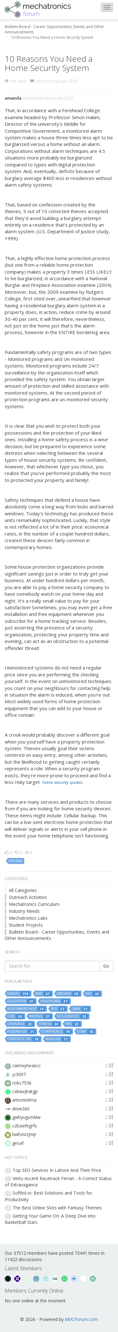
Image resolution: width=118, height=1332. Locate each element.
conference (56, 1031)
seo (58, 1008)
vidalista (57, 1039)
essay (86, 1031)
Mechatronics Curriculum (34, 904)
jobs (15, 1016)
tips (73, 1024)
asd (93, 993)
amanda (13, 98)
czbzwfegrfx (24, 1126)
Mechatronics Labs (28, 918)
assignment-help (26, 1008)
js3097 (19, 1074)
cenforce (20, 1024)
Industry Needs (24, 911)
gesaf (18, 1143)
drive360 (21, 1109)
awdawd (68, 993)
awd (43, 993)
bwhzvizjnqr (24, 1134)
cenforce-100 (23, 1039)
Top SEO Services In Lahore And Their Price (57, 1170)
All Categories (23, 890)
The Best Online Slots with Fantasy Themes (57, 1208)
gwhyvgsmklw (26, 1117)
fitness (49, 1024)
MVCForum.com (81, 1319)
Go (106, 966)
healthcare (55, 1001)
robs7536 (21, 1083)
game (80, 1008)
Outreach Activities (28, 897)
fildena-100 (21, 1031)
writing (40, 1016)
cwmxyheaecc (26, 1065)
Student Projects (26, 925)
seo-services (72, 1016)
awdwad (15, 861)
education (21, 1001)
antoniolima (24, 1100)
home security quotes (62, 782)
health (18, 993)
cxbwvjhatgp (25, 1091)
